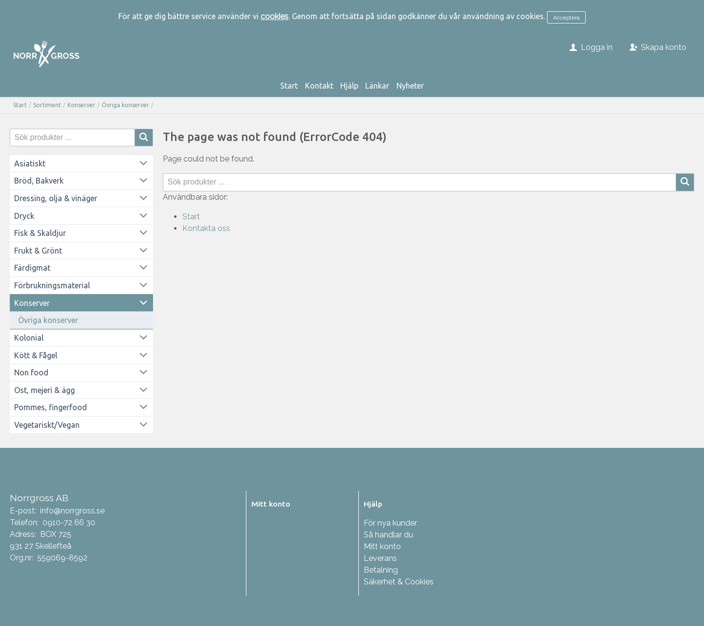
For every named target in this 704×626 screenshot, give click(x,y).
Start (289, 85)
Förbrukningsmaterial (52, 285)
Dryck (24, 215)
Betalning (381, 570)
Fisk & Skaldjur (40, 233)
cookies (274, 16)
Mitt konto (382, 546)
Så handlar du (388, 534)
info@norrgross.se (72, 510)
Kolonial (29, 337)
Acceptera (566, 17)
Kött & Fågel (35, 355)
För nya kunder (390, 523)
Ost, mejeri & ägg (44, 390)
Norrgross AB (39, 497)
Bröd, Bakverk (39, 180)
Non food (31, 372)
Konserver (81, 105)
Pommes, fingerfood (50, 407)
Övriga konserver (125, 105)
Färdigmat (32, 267)
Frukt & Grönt (38, 250)
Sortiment (47, 105)
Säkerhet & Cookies (399, 581)
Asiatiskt (29, 163)
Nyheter (410, 85)
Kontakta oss (206, 228)
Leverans (380, 558)
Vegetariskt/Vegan (47, 424)
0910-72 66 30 (69, 522)
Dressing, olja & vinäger (55, 198)
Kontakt (319, 85)
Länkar (377, 85)
